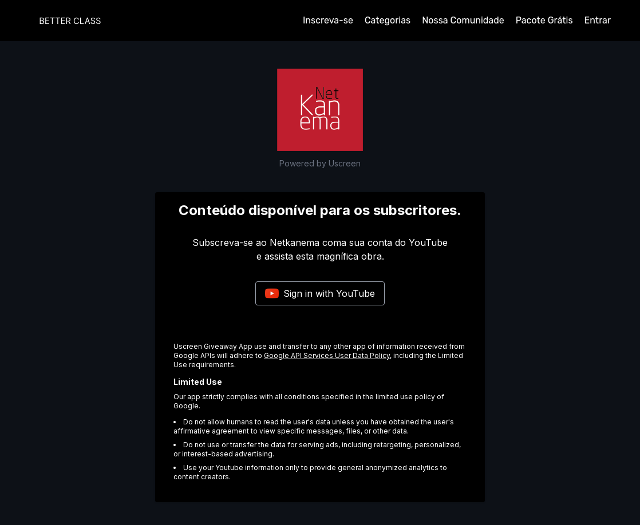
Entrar (597, 20)
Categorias (387, 20)
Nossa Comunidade (463, 20)
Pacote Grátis (544, 20)
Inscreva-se (328, 20)
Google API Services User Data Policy (327, 355)
